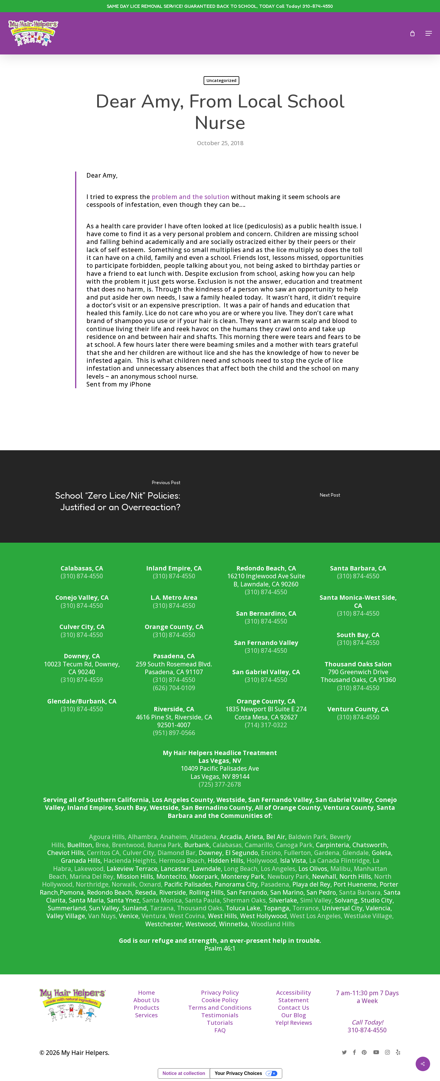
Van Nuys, (102, 916)
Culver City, (139, 853)
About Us (146, 1000)
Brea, (103, 845)
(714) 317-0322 (266, 725)
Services (146, 1015)
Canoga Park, (295, 845)
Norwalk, (125, 884)
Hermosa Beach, (182, 860)
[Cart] (414, 33)
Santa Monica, (163, 900)
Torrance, (306, 908)
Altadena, (204, 837)
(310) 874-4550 (82, 576)
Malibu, (341, 869)
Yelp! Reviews (293, 1023)
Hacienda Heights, (130, 860)
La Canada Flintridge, (340, 860)
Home (146, 992)
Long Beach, (241, 869)
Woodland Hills (273, 924)
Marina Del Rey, (92, 876)
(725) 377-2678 (220, 784)
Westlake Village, (369, 916)
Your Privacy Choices (238, 1073)
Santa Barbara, (360, 892)
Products (146, 1007)
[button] (428, 33)
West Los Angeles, (316, 916)
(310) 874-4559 (82, 680)
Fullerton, (298, 853)
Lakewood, (89, 869)
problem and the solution (191, 197)
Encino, (272, 853)
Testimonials (219, 1015)
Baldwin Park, (308, 837)
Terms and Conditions (219, 1007)
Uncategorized (221, 80)
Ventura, (154, 916)
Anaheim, (174, 837)
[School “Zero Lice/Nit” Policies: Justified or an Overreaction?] (110, 496)
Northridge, (93, 884)
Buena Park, (165, 845)
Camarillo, (259, 845)
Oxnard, (151, 884)
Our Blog (293, 1015)
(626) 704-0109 (174, 688)
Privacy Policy (220, 992)
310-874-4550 (367, 1030)
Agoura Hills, (107, 837)
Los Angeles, (279, 869)
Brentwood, (129, 845)
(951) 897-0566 (174, 733)
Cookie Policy (220, 1000)
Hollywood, (263, 860)
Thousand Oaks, (200, 908)
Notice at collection (184, 1073)
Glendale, (356, 853)
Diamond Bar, (177, 853)
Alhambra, (143, 837)
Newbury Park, (289, 876)
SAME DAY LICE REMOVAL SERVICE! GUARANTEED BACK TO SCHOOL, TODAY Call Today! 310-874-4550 (220, 6)
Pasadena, (276, 884)
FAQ (220, 1030)
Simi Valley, (316, 900)
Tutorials (220, 1023)
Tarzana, (162, 908)
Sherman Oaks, (245, 900)
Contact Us (293, 1007)
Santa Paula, (203, 900)
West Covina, (188, 916)
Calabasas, (228, 845)
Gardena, (327, 853)
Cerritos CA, (104, 853)
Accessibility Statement (293, 996)
